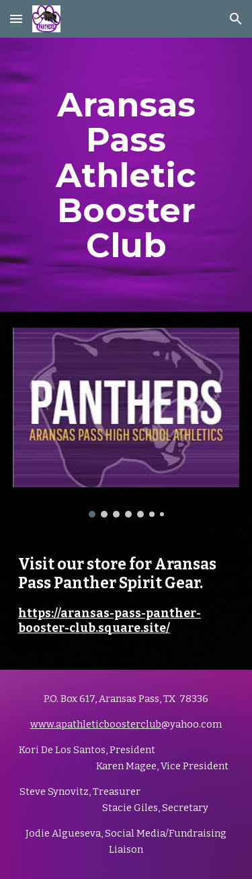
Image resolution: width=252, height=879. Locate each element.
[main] (126, 175)
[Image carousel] (126, 422)
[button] (16, 18)
